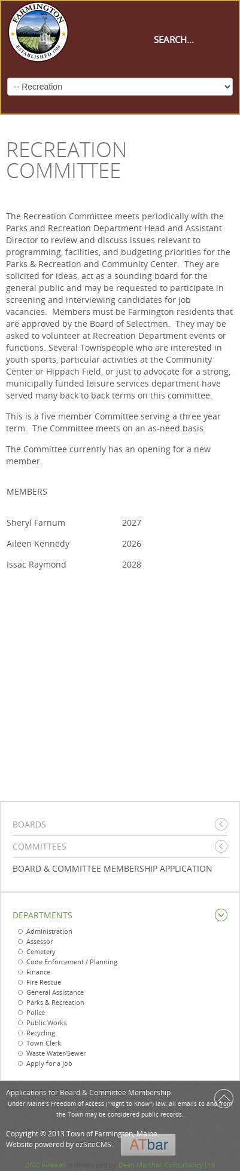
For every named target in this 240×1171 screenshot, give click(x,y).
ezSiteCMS (93, 1144)
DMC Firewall (45, 1164)
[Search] (193, 39)
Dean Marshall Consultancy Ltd (167, 1164)
